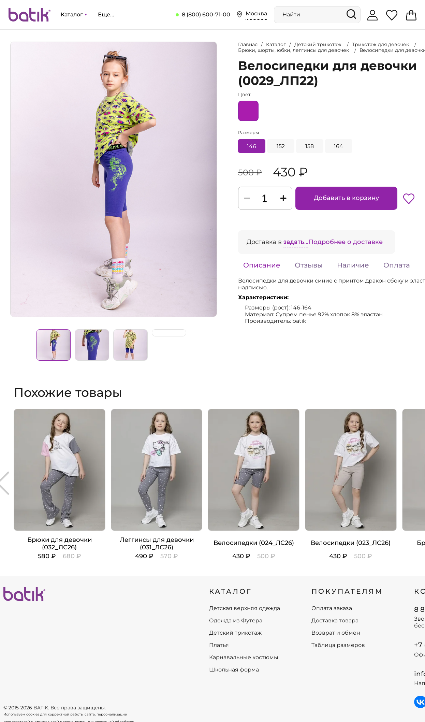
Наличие (353, 265)
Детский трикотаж (235, 633)
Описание (261, 265)
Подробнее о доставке (345, 242)
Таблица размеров (338, 645)
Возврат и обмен (335, 633)
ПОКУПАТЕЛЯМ (347, 591)
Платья (219, 645)
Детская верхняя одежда (244, 608)
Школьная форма (234, 670)
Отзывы (309, 265)
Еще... (106, 14)
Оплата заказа (331, 608)
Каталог (74, 14)
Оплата (396, 265)
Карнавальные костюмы (243, 657)
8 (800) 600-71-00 (206, 14)
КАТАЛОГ (230, 591)
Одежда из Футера (235, 621)
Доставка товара (334, 621)
